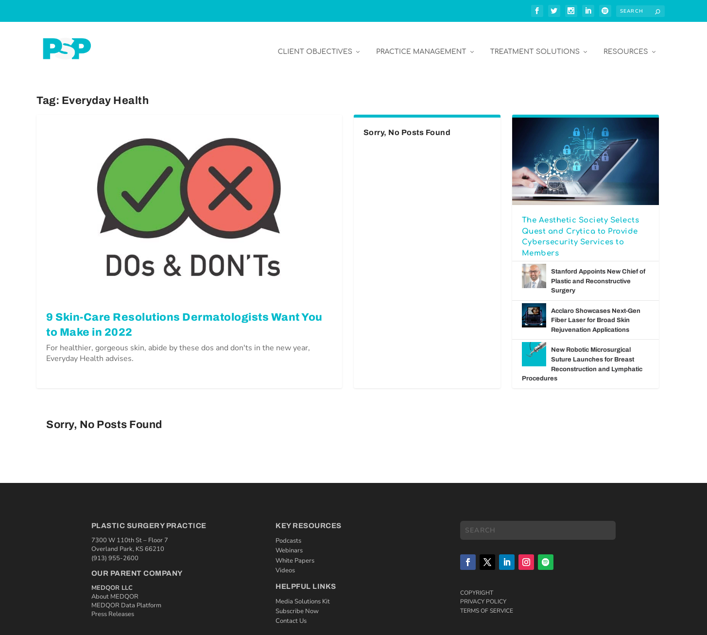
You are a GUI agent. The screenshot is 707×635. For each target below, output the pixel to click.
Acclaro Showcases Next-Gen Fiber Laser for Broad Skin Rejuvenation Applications (595, 313)
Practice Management (421, 44)
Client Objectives (314, 44)
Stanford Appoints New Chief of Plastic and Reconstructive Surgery (598, 274)
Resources (626, 44)
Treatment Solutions (535, 44)
